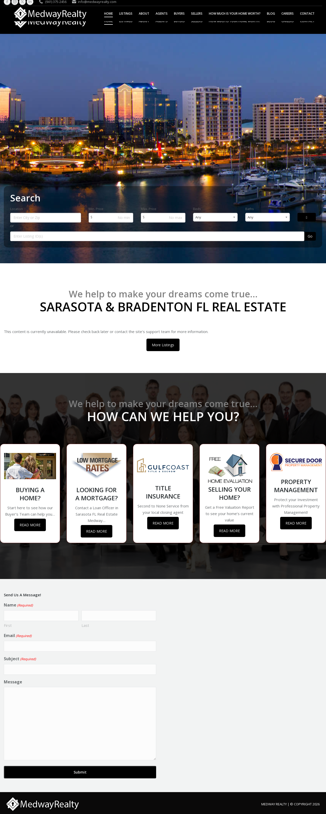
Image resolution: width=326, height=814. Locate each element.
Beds (197, 209)
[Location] (45, 218)
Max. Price (148, 209)
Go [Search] (310, 236)
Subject (20, 659)
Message (13, 682)
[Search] (306, 217)
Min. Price (96, 209)
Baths (249, 209)
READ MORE (30, 524)
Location (16, 209)
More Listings (163, 344)
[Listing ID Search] (157, 236)
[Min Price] (111, 218)
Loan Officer (103, 507)
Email (18, 636)
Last (85, 625)
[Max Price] (163, 218)
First (8, 625)
